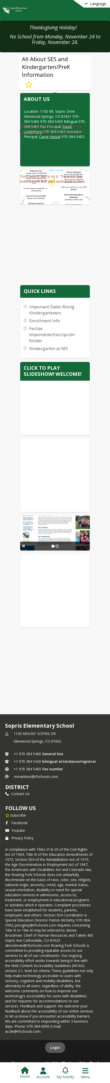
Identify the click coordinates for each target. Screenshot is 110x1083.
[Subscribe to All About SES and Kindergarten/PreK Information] (28, 84)
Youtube (15, 830)
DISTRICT (17, 787)
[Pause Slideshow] (23, 545)
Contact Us (17, 793)
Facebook (16, 822)
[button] (104, 27)
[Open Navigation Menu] (85, 1073)
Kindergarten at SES (48, 348)
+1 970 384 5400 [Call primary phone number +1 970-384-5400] (27, 753)
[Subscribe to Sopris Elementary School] (15, 815)
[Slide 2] (57, 546)
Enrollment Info (44, 321)
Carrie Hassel (50, 136)
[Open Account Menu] (43, 1073)
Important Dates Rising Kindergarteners (51, 310)
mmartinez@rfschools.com (36, 776)
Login (55, 1047)
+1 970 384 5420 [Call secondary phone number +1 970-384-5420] (27, 761)
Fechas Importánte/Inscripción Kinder (52, 334)
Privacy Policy (19, 838)
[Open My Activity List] (65, 1073)
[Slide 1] (52, 546)
